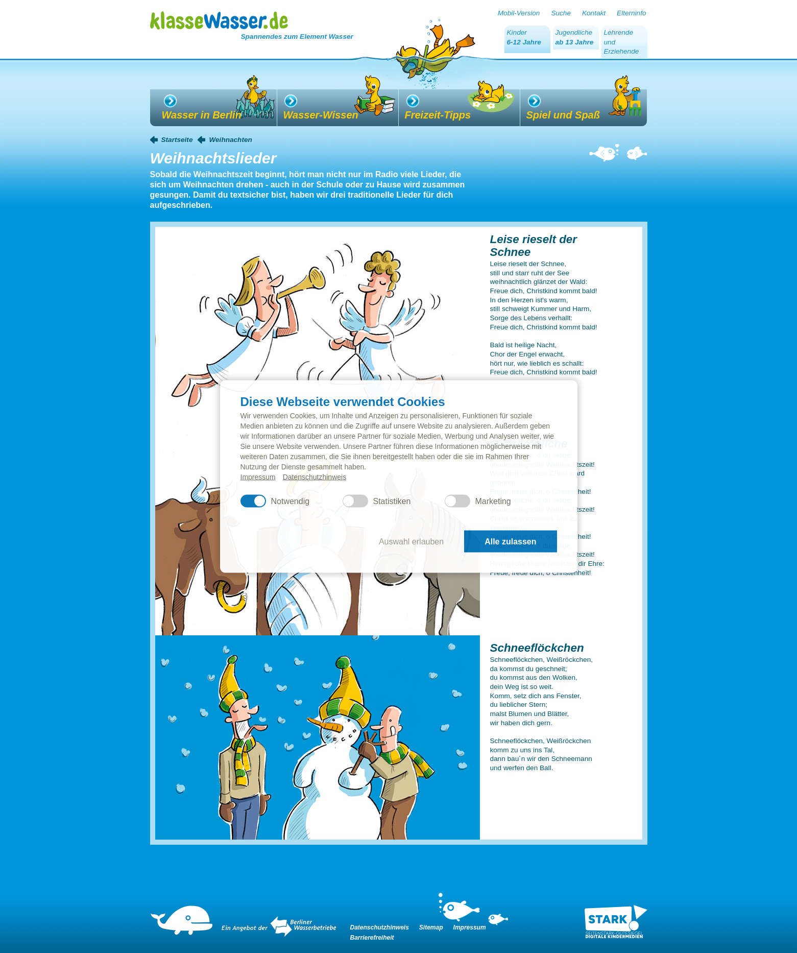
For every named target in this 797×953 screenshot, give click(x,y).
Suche (561, 13)
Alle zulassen (510, 541)
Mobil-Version (519, 13)
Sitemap (431, 927)
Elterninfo (631, 13)
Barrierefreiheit (372, 937)
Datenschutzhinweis (315, 477)
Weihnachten (230, 140)
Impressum (258, 477)
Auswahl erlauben (411, 541)
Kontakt (594, 13)
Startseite (177, 140)
